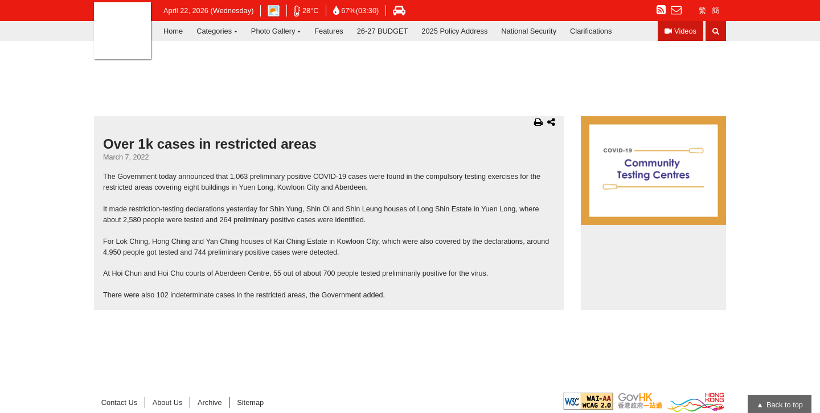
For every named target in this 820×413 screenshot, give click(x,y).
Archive (210, 402)
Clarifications (591, 31)
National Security (528, 31)
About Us (168, 402)
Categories (214, 31)
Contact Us (119, 402)
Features (328, 31)
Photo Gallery (273, 31)
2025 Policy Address (454, 31)
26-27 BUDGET (382, 31)
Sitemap (250, 402)
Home (173, 31)
